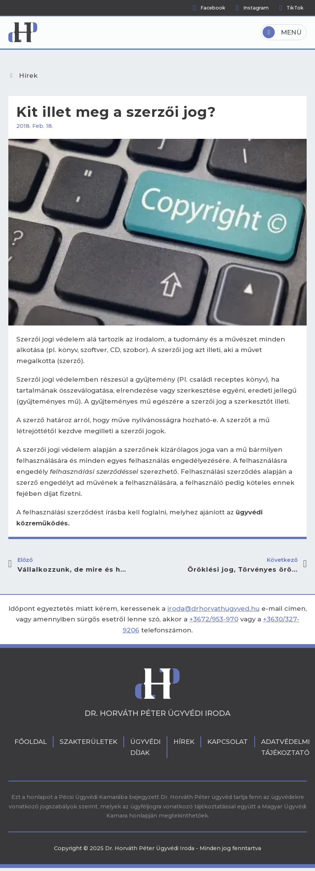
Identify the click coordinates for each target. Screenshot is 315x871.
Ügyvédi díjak (145, 747)
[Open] (284, 32)
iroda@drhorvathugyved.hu (213, 608)
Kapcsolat (227, 741)
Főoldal (30, 741)
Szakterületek (88, 741)
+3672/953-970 (213, 619)
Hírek (183, 741)
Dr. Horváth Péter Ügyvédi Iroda (157, 713)
